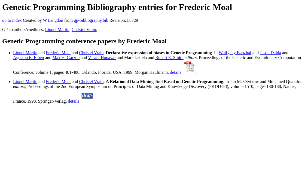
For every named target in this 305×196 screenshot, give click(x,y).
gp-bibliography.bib (91, 20)
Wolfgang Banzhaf (235, 52)
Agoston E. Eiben (28, 57)
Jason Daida (270, 52)
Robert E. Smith (169, 57)
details (175, 72)
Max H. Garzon (66, 57)
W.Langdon (53, 20)
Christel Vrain (84, 29)
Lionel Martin (57, 29)
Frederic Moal (58, 52)
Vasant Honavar (102, 57)
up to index (12, 20)
